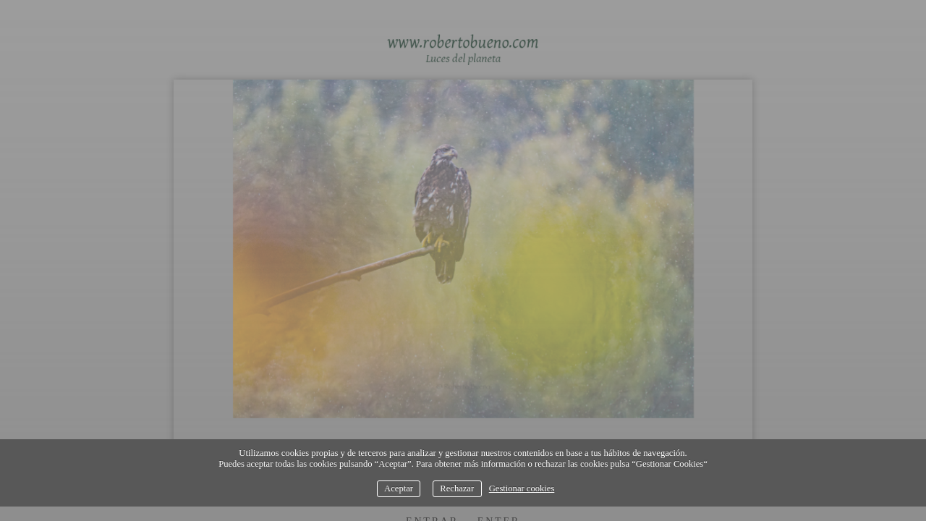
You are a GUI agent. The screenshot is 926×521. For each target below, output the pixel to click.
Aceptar (398, 488)
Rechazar (457, 488)
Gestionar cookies (522, 488)
